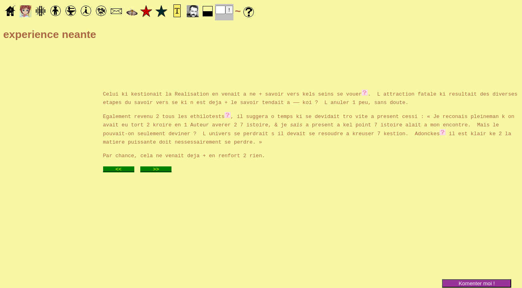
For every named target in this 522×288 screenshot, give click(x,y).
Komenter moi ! (476, 283)
